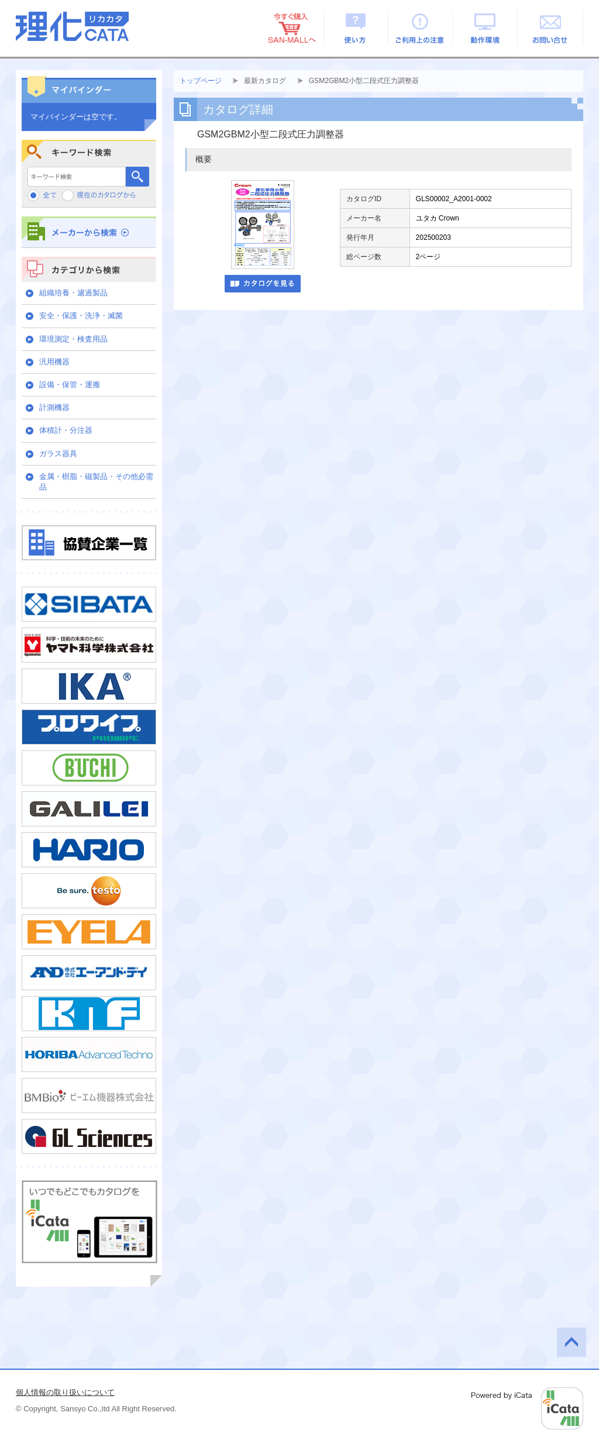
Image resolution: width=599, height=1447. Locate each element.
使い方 (355, 27)
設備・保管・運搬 (69, 384)
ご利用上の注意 (420, 27)
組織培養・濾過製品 (73, 292)
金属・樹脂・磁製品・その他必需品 (96, 481)
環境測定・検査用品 (73, 339)
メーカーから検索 (89, 231)
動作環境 (485, 27)
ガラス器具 (58, 453)
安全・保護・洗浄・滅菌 (81, 315)
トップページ (201, 81)
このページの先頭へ (571, 1342)
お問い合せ (550, 27)
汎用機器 (54, 361)
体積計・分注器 (65, 430)
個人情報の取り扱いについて (65, 1392)
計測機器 (54, 407)
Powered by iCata (527, 1408)
